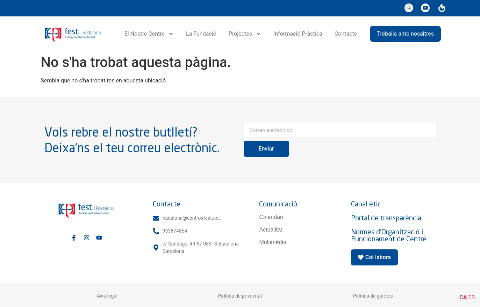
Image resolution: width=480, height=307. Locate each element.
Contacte (346, 33)
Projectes (245, 33)
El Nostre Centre (149, 33)
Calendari (271, 217)
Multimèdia (272, 242)
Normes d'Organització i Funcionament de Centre (389, 235)
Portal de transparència (386, 217)
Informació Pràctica (297, 33)
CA (463, 297)
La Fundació (201, 33)
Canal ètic (366, 203)
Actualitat (270, 230)
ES (471, 297)
